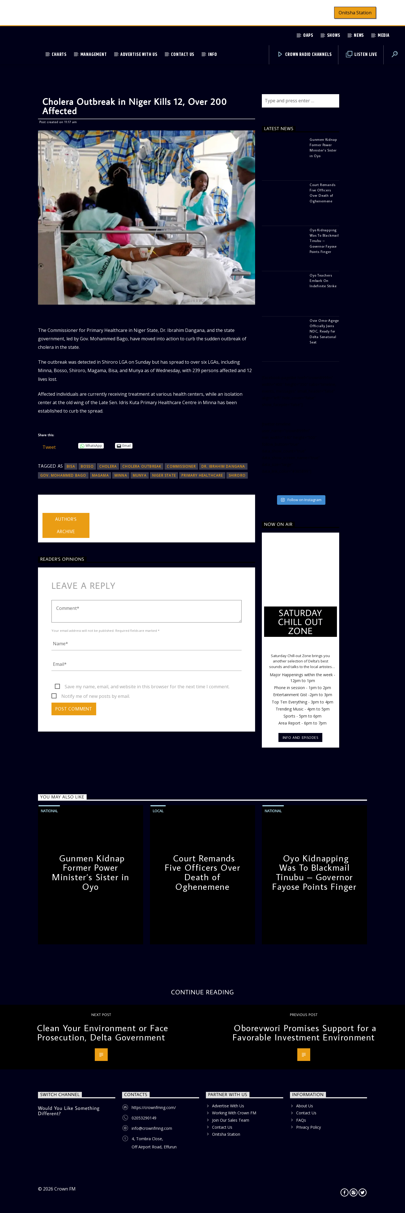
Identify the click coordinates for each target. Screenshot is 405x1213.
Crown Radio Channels (304, 54)
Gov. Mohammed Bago (63, 475)
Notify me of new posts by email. (95, 696)
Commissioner (181, 466)
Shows (333, 35)
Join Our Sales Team (230, 1120)
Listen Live (361, 54)
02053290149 (144, 1118)
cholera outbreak (141, 466)
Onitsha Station (355, 13)
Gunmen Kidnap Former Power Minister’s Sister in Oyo (90, 872)
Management (93, 54)
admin (48, 509)
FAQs (301, 1120)
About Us (304, 1105)
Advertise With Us (139, 54)
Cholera (108, 466)
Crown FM (65, 1189)
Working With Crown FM (234, 1112)
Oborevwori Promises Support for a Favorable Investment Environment (305, 1032)
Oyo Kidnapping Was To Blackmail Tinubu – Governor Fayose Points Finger (314, 872)
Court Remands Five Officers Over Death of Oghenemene (202, 872)
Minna (120, 475)
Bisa (71, 466)
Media (384, 35)
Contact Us (182, 54)
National (49, 810)
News (359, 35)
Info (212, 54)
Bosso (87, 466)
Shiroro (237, 475)
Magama (100, 475)
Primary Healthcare (202, 475)
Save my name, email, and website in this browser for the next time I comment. (147, 687)
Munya (140, 475)
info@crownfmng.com (152, 1128)
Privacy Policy (308, 1127)
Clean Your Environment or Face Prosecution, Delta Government (102, 1032)
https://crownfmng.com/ (154, 1107)
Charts (59, 54)
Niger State (164, 475)
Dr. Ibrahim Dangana (223, 466)
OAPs (308, 35)
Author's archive (65, 525)
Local (158, 810)
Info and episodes (300, 737)
